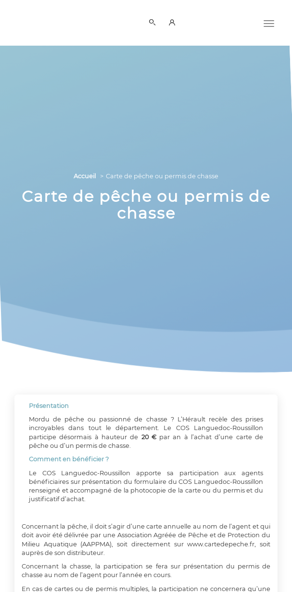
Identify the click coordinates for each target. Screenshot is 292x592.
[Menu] (269, 22)
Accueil (85, 176)
